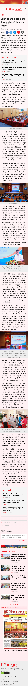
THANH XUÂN (6, 522)
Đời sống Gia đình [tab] (14, 607)
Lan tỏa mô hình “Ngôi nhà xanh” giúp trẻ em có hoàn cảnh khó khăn (19, 568)
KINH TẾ (14, 522)
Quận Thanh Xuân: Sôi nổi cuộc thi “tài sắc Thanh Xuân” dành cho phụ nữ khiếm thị (13, 76)
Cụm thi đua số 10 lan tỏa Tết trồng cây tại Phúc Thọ (18, 597)
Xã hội (3, 71)
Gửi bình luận (22, 540)
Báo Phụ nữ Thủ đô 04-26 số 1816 (14, 651)
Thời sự (3, 79)
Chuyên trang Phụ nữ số (23, 5)
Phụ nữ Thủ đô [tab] (4, 607)
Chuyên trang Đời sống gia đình (12, 5)
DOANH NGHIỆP (6, 525)
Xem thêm (14, 658)
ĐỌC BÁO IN (14, 604)
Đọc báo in (2, 5)
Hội (2, 14)
